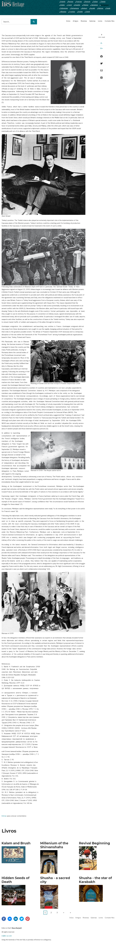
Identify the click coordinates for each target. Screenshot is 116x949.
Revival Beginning (94, 843)
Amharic (84, 8)
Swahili (80, 12)
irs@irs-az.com (7, 936)
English (62, 2)
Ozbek (88, 12)
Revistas (84, 21)
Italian (95, 2)
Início (68, 21)
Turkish (103, 2)
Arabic (62, 5)
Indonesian (64, 8)
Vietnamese (75, 8)
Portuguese (105, 5)
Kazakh (92, 8)
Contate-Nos (109, 21)
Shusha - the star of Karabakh (95, 880)
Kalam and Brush (16, 843)
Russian (70, 2)
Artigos (75, 21)
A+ (101, 48)
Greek (108, 8)
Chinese (85, 5)
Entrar (4, 816)
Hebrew (100, 8)
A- (102, 43)
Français (79, 2)
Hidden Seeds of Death (15, 880)
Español (77, 5)
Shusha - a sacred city (55, 880)
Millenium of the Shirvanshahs (54, 845)
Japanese (94, 5)
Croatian (72, 12)
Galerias (92, 21)
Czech (70, 5)
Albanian (63, 12)
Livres (100, 21)
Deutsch (87, 2)
